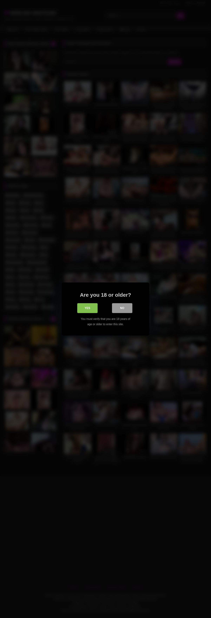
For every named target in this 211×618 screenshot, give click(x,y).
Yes (87, 308)
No (122, 308)
